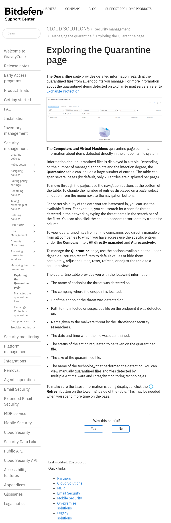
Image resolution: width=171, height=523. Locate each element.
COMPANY (72, 9)
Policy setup (24, 165)
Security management (16, 145)
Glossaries (13, 494)
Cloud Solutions (69, 483)
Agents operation (19, 379)
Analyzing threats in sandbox (24, 255)
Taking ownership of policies (19, 205)
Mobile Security (18, 422)
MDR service (15, 413)
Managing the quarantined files (22, 297)
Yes (93, 429)
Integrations (15, 361)
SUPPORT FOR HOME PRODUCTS (128, 9)
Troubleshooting (24, 327)
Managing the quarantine (24, 267)
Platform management (16, 349)
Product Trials (16, 90)
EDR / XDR (24, 225)
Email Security (17, 389)
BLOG (92, 9)
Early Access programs (15, 78)
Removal (12, 370)
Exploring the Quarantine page (21, 281)
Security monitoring (21, 336)
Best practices (24, 321)
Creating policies (16, 156)
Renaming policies (17, 193)
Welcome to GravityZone (15, 53)
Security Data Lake (20, 441)
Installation (14, 118)
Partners (64, 478)
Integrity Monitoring (24, 243)
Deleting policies (16, 217)
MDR (61, 488)
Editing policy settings (19, 183)
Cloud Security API (21, 460)
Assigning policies (24, 173)
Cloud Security (17, 432)
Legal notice (15, 503)
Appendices (14, 484)
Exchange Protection (63, 91)
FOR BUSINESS (45, 9)
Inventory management (16, 130)
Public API (13, 451)
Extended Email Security (18, 401)
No (121, 429)
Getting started (17, 99)
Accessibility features (15, 472)
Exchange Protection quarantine (21, 311)
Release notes (16, 65)
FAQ (7, 109)
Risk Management (24, 233)
